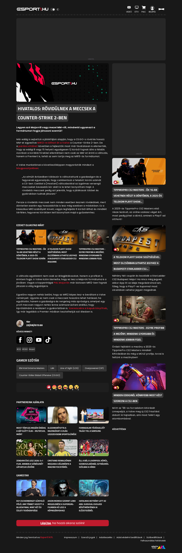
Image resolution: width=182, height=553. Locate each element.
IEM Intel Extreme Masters (31, 368)
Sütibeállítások (154, 537)
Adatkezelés (105, 537)
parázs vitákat (28, 146)
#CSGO (25, 349)
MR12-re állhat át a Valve (53, 142)
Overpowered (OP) (94, 368)
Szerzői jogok (88, 537)
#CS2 (19, 349)
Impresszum (70, 537)
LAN (52, 368)
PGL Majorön (62, 282)
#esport (32, 349)
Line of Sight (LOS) (69, 368)
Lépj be (46, 523)
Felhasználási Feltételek (153, 540)
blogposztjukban (27, 168)
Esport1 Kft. (46, 537)
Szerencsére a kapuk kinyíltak (88, 308)
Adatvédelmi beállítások (129, 537)
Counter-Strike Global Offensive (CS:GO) (39, 375)
